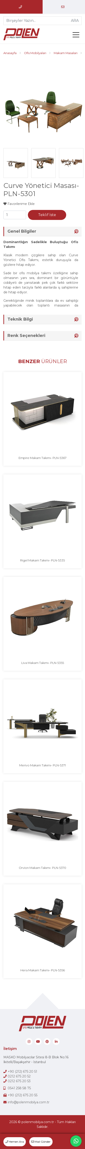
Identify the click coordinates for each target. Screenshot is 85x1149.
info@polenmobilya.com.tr (28, 1102)
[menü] (77, 35)
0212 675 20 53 (19, 1081)
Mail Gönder (41, 1141)
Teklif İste (47, 215)
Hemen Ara (14, 1141)
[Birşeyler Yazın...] (36, 21)
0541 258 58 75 (19, 1088)
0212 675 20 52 (19, 1076)
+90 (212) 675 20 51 (22, 1071)
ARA (75, 20)
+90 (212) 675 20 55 (22, 1095)
